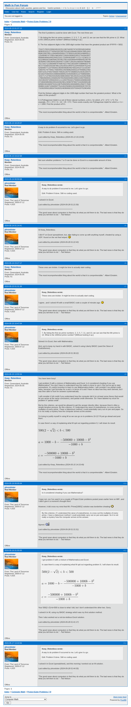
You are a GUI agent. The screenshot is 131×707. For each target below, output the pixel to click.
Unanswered (121, 16)
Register (40, 12)
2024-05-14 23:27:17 (13, 263)
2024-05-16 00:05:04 (13, 483)
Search (31, 12)
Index (7, 12)
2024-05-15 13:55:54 (13, 374)
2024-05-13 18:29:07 (13, 123)
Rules (23, 12)
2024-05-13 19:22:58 (13, 156)
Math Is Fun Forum (16, 5)
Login (49, 12)
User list (15, 12)
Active (111, 16)
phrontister (10, 183)
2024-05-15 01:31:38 (13, 286)
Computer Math (18, 21)
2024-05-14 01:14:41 (13, 226)
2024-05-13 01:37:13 (13, 28)
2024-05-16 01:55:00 (13, 550)
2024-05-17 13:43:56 (13, 643)
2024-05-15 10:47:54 (13, 323)
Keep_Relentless (13, 32)
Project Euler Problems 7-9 (39, 21)
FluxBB (123, 700)
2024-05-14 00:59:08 (13, 179)
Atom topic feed (119, 697)
